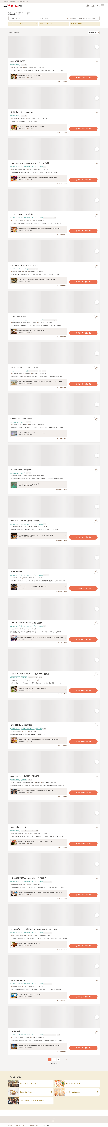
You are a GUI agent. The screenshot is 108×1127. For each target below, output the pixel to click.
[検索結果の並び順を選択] (94, 32)
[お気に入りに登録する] (96, 61)
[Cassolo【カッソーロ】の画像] (54, 813)
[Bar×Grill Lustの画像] (54, 558)
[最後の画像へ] (97, 47)
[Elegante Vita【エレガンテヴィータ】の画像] (54, 353)
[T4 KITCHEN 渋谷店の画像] (54, 302)
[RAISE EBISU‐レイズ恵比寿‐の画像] (54, 711)
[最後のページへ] (66, 1059)
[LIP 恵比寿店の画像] (54, 1017)
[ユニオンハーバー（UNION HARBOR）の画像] (54, 762)
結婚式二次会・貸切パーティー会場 (37, 1125)
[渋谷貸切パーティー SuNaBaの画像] (54, 98)
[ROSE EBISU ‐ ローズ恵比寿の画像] (54, 200)
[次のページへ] (63, 1059)
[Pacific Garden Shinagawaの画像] (54, 455)
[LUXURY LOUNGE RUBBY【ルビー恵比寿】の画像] (54, 609)
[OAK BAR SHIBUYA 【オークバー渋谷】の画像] (54, 507)
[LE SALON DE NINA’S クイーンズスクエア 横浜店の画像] (54, 660)
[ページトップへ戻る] (54, 1119)
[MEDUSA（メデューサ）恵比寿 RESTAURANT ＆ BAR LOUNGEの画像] (54, 915)
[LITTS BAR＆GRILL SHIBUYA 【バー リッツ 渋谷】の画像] (54, 149)
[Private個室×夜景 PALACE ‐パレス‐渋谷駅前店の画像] (54, 864)
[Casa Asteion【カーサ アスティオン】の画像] (54, 251)
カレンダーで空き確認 (83, 78)
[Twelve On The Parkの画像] (54, 966)
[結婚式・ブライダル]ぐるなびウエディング (18, 1125)
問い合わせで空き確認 (83, 588)
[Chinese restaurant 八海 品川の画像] (54, 404)
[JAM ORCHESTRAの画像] (54, 47)
